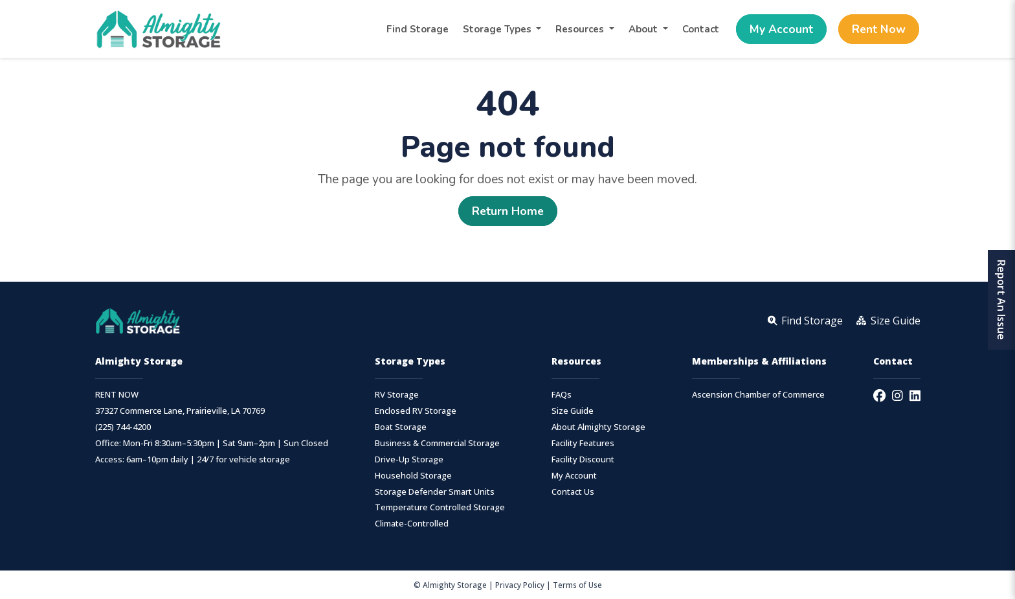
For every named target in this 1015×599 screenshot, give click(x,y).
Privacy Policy (519, 585)
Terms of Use (577, 585)
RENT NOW (117, 394)
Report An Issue (1001, 300)
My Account (781, 29)
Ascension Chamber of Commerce (758, 394)
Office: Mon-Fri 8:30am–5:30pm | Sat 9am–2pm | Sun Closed (211, 443)
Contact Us (573, 491)
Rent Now (879, 29)
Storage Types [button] (498, 29)
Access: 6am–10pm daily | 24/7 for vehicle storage (192, 459)
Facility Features (583, 443)
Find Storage (417, 29)
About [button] (644, 29)
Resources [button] (581, 29)
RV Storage (397, 394)
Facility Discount (583, 459)
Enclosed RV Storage (415, 410)
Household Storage (413, 475)
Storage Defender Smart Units (435, 491)
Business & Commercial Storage (437, 443)
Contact (700, 29)
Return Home (508, 211)
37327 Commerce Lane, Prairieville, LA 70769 (180, 410)
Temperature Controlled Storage (440, 507)
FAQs (562, 394)
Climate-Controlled (412, 523)
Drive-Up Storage (409, 459)
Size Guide (573, 410)
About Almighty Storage (598, 427)
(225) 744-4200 (123, 427)
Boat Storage (401, 427)
